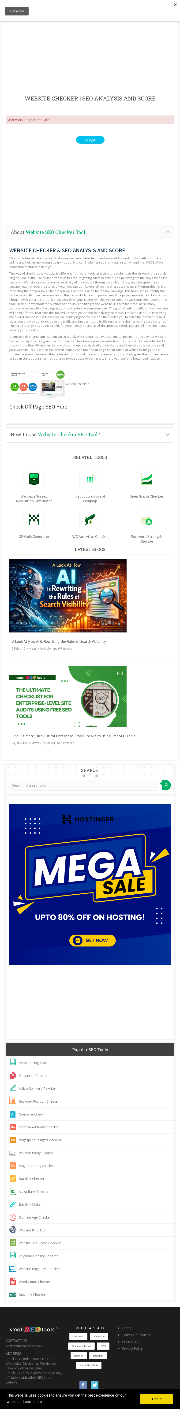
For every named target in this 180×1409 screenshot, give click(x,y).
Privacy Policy (132, 1348)
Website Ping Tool (32, 1230)
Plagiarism (99, 1336)
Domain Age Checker (35, 1217)
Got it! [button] (157, 1399)
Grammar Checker (81, 1346)
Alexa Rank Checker (34, 1191)
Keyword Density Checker (38, 1256)
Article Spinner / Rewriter (37, 1088)
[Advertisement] (90, 58)
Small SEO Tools (89, 1365)
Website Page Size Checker (39, 1269)
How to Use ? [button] (55, 434)
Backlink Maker (30, 1204)
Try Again (90, 140)
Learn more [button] (32, 1402)
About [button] (48, 232)
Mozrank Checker (32, 1294)
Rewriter (78, 1355)
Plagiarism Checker (33, 1075)
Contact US (130, 1341)
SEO (103, 1346)
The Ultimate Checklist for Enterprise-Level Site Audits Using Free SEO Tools (73, 735)
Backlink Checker (31, 1178)
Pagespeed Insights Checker (40, 1140)
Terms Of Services (136, 1335)
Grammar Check (31, 1114)
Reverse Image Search (36, 1153)
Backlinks (98, 1355)
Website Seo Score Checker (39, 1243)
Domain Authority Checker (39, 1127)
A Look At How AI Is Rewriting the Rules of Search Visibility (59, 641)
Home (126, 1328)
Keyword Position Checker (39, 1101)
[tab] (90, 232)
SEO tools (78, 1336)
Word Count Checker (34, 1281)
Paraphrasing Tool (33, 1062)
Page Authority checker (36, 1166)
